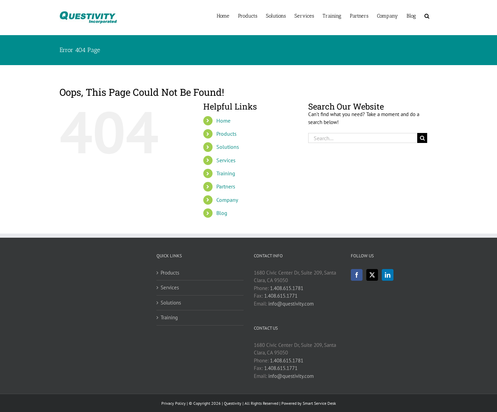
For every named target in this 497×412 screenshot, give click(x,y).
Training (225, 173)
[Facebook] (357, 275)
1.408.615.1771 (281, 295)
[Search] (422, 138)
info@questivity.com (291, 303)
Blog (221, 212)
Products (226, 133)
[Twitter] (372, 275)
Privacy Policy (173, 403)
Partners (225, 186)
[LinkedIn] (387, 275)
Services (226, 160)
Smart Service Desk (319, 403)
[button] (426, 15)
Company (227, 199)
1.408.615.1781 (286, 288)
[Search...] (363, 138)
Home (223, 120)
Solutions (227, 146)
